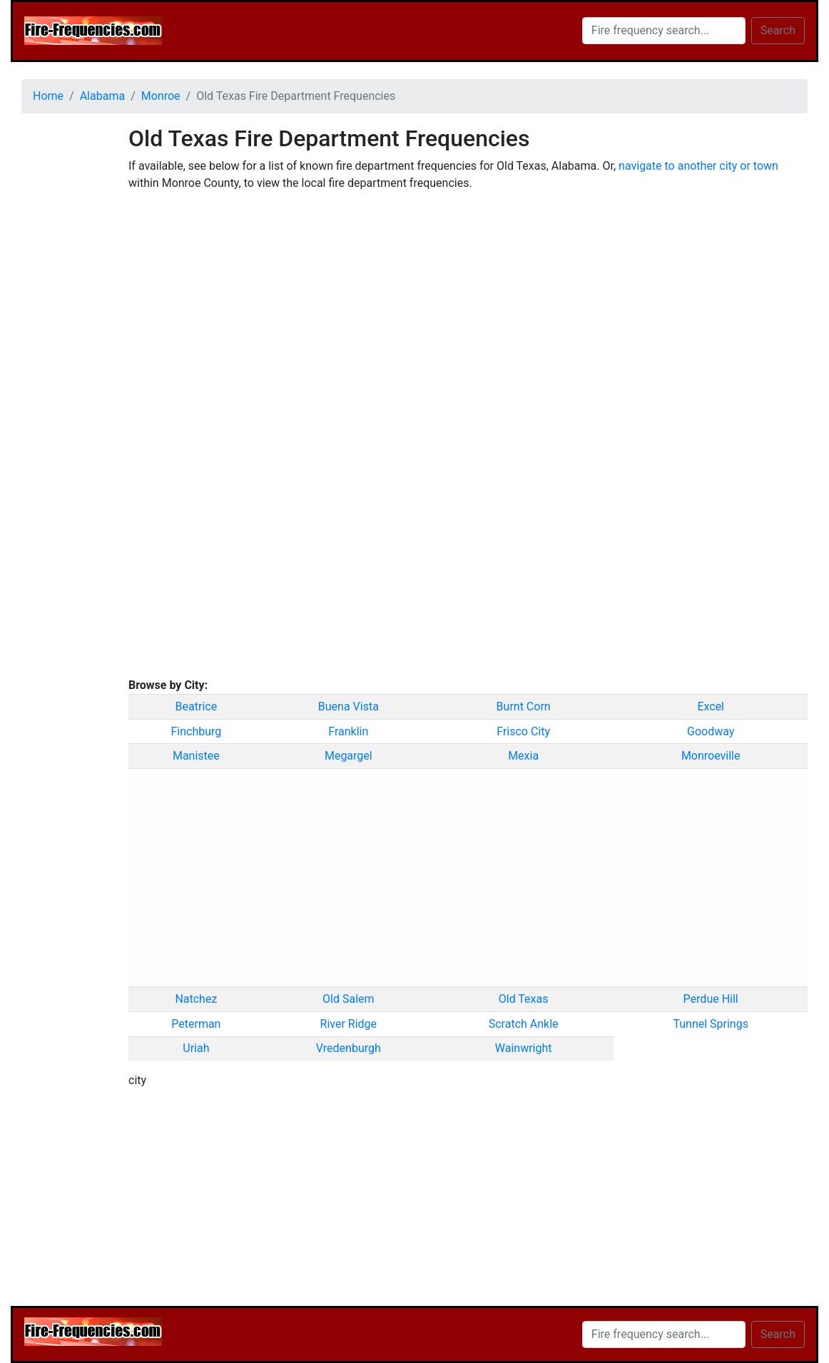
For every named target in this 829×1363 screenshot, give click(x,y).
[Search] (664, 30)
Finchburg (196, 731)
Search (778, 30)
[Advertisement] (64, 339)
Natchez (196, 999)
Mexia (523, 755)
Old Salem (348, 999)
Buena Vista (348, 706)
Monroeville (711, 755)
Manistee (196, 755)
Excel (710, 706)
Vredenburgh (348, 1048)
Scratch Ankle (524, 1024)
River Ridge (348, 1024)
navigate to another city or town (698, 166)
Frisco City (523, 731)
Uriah (196, 1048)
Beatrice (197, 706)
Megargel (348, 755)
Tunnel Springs (710, 1024)
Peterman (195, 1024)
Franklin (348, 731)
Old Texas (524, 999)
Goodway (710, 731)
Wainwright (523, 1048)
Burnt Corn (524, 706)
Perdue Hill (710, 999)
